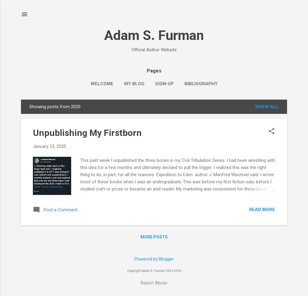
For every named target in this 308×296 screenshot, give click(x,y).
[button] (271, 132)
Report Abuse (154, 283)
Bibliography (201, 83)
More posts (154, 237)
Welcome (102, 83)
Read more (262, 209)
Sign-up (164, 83)
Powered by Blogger (154, 259)
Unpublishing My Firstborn (87, 133)
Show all (267, 106)
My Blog (134, 83)
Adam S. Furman (154, 35)
